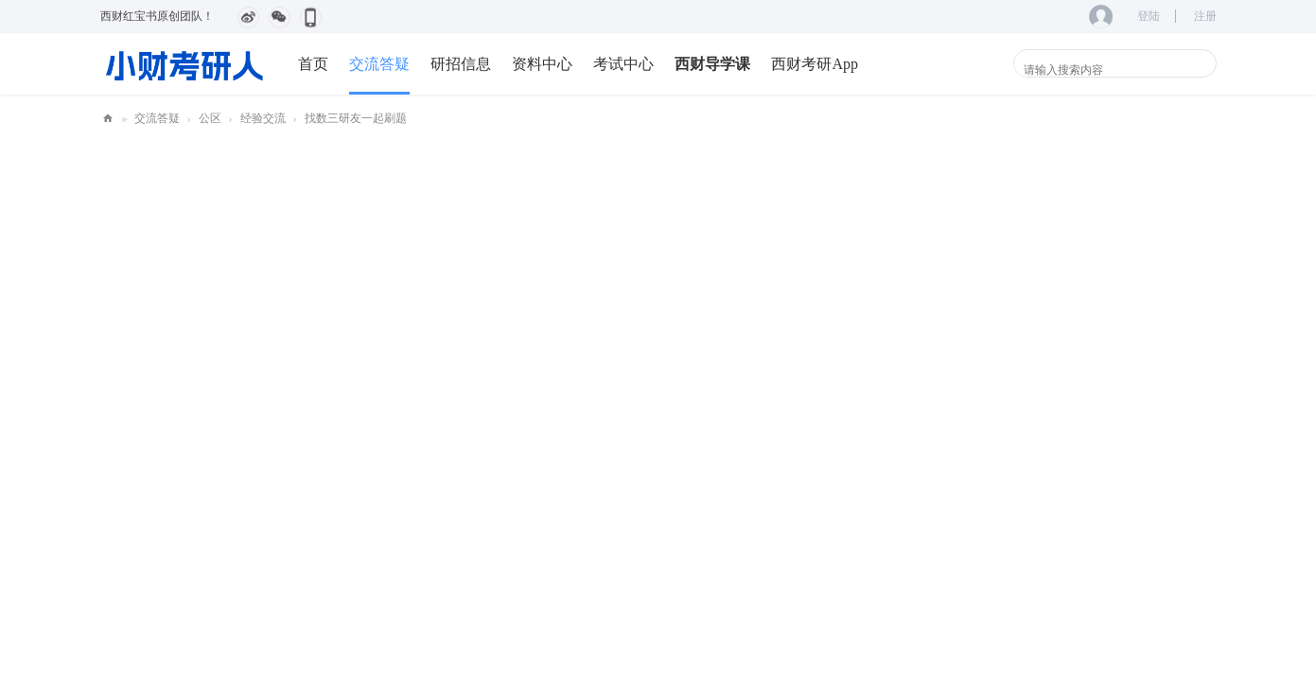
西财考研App (814, 64)
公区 (210, 118)
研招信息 (460, 64)
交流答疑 (379, 64)
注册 (1205, 16)
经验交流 (263, 118)
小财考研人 (107, 118)
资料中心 (542, 64)
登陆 (1148, 16)
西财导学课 (712, 64)
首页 (313, 64)
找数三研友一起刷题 (356, 118)
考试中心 (623, 64)
